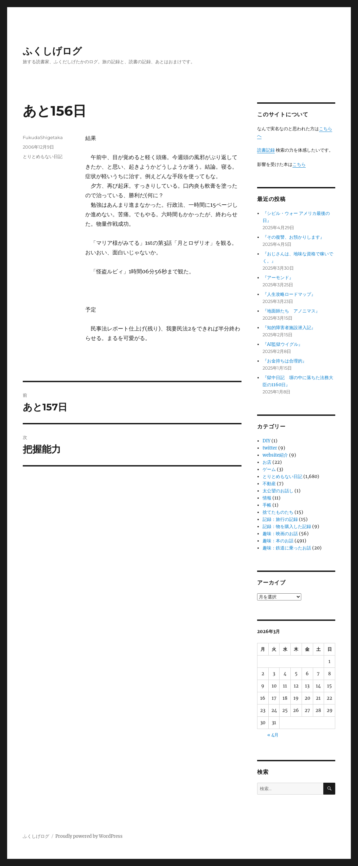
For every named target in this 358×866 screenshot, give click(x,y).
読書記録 (266, 150)
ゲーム (269, 469)
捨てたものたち (278, 512)
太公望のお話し (278, 491)
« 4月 (273, 735)
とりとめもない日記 (42, 156)
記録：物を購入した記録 (287, 526)
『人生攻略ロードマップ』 (289, 294)
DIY (266, 441)
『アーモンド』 (278, 278)
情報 (267, 498)
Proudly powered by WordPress (89, 836)
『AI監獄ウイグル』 (283, 344)
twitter (270, 448)
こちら (299, 164)
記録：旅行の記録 (280, 519)
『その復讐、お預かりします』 (293, 237)
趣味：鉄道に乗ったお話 (287, 548)
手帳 (267, 505)
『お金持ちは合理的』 (285, 361)
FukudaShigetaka (43, 137)
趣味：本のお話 (278, 541)
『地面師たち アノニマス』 (291, 311)
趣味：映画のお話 (280, 534)
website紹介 (275, 455)
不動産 (269, 484)
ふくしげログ (52, 51)
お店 (267, 462)
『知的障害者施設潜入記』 (289, 327)
